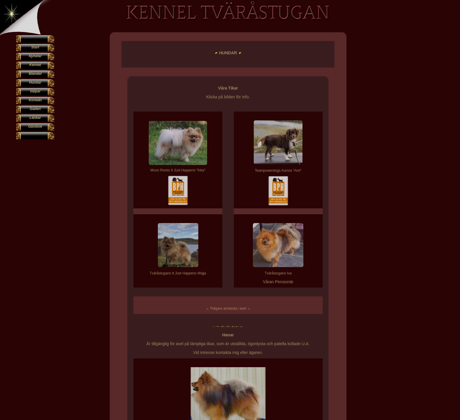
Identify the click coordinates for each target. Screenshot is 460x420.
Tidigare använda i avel (193, 308)
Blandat (35, 74)
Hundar (35, 82)
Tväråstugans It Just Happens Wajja (156, 273)
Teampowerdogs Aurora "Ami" (234, 170)
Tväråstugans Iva (234, 273)
